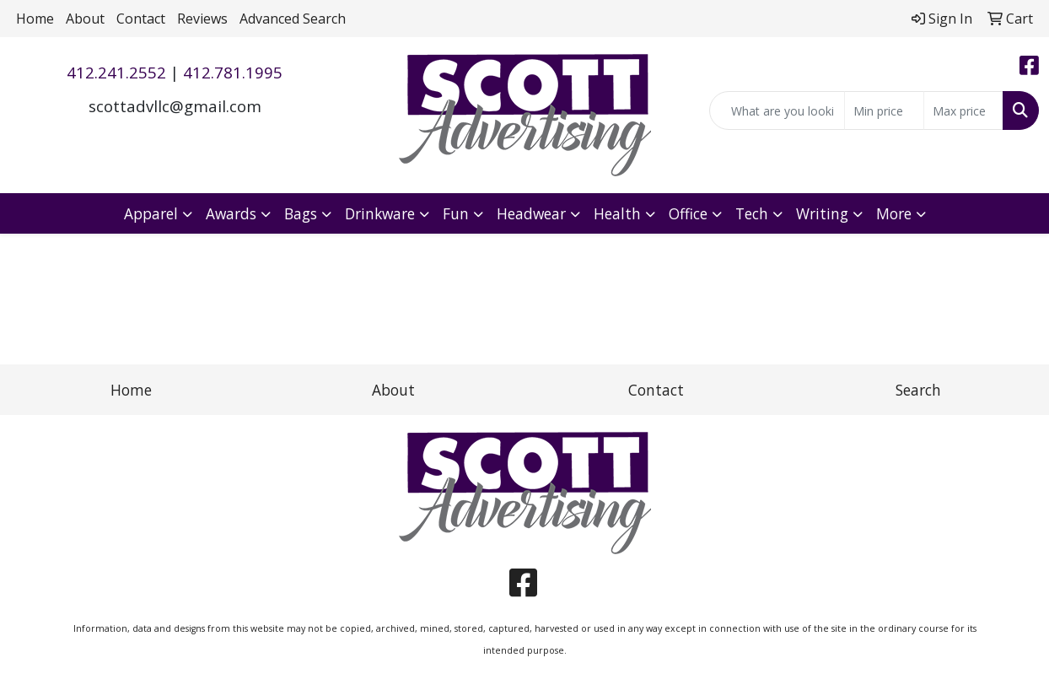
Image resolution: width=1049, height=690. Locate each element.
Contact (140, 18)
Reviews (202, 18)
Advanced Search (292, 18)
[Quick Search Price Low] (884, 110)
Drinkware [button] (380, 213)
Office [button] (688, 213)
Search (918, 390)
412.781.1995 (232, 72)
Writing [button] (822, 213)
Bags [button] (300, 213)
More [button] (894, 213)
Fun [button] (456, 213)
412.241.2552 (116, 72)
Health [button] (617, 213)
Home (35, 18)
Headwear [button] (531, 213)
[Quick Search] (777, 110)
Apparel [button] (151, 213)
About (85, 18)
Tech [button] (751, 213)
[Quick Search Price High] (963, 110)
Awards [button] (231, 213)
